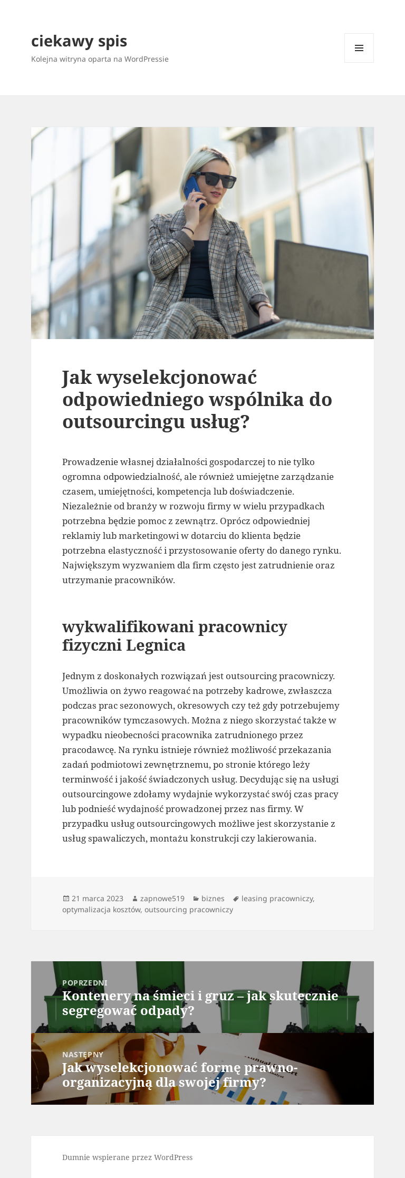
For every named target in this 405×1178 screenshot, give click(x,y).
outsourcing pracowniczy (188, 909)
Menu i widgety (359, 62)
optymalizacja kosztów (101, 909)
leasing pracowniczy (277, 898)
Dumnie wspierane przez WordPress (127, 1157)
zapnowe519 (162, 898)
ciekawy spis (79, 40)
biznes (213, 898)
